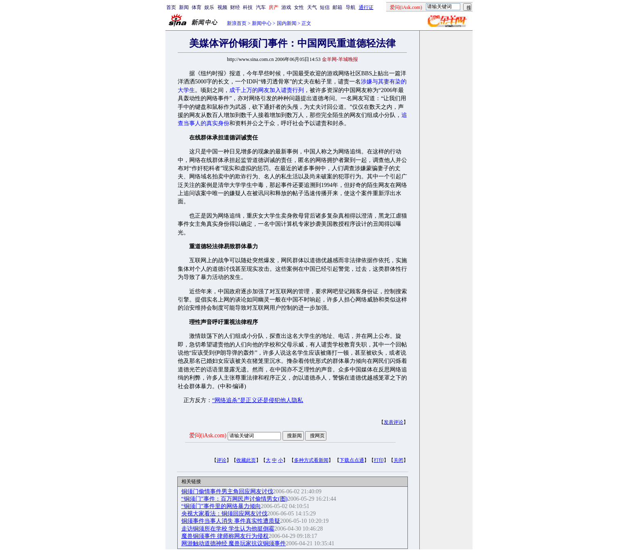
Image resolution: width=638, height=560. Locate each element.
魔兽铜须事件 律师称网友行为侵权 (225, 536)
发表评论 (393, 422)
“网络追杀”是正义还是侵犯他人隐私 (257, 400)
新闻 (184, 7)
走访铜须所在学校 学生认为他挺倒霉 (228, 529)
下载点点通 (351, 460)
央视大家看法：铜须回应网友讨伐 (224, 514)
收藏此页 (246, 460)
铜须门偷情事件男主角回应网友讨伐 (227, 491)
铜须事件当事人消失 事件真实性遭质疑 (231, 521)
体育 (196, 7)
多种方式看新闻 (311, 460)
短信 (325, 7)
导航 (350, 7)
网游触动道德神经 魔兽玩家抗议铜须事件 (233, 543)
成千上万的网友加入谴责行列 (266, 90)
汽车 (261, 7)
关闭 (398, 460)
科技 (248, 7)
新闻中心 (261, 23)
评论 (221, 460)
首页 (171, 7)
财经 (235, 7)
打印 (379, 460)
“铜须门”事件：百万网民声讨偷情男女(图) (234, 499)
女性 (299, 7)
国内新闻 (286, 23)
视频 (222, 7)
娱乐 (209, 7)
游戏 (286, 7)
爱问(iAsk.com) (207, 435)
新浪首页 (237, 23)
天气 (312, 7)
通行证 (366, 7)
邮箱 (337, 7)
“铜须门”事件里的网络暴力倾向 (221, 506)
